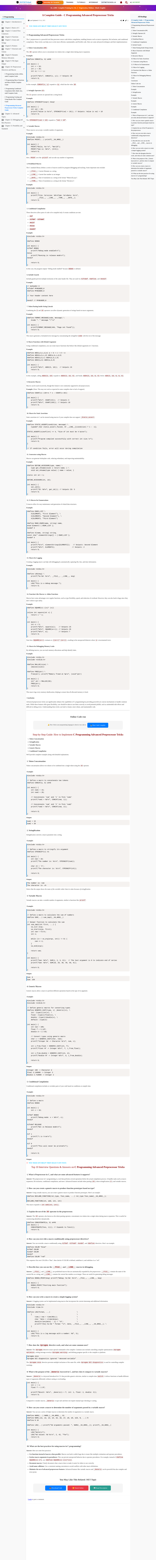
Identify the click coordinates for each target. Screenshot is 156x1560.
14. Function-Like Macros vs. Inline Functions (141, 71)
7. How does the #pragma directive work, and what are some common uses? (142, 154)
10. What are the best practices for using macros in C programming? (142, 175)
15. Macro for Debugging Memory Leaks (141, 77)
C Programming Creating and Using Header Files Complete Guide (13, 99)
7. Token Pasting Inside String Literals (142, 48)
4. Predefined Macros (137, 39)
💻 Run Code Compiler (97, 720)
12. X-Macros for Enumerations (140, 64)
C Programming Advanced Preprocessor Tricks (142, 26)
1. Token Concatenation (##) (139, 30)
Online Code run (136, 83)
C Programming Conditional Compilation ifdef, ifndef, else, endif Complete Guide (13, 91)
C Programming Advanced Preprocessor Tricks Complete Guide (14, 108)
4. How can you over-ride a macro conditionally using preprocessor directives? (141, 135)
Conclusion (134, 81)
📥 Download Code (55, 1480)
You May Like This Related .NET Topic (142, 178)
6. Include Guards (136, 45)
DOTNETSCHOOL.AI (108, 2)
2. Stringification (136, 92)
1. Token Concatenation (138, 86)
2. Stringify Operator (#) (138, 33)
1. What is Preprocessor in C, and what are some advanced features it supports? (142, 116)
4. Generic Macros (136, 104)
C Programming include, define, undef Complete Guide (14, 75)
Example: (134, 89)
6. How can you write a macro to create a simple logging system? (142, 149)
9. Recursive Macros (137, 56)
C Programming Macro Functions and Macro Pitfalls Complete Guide (14, 82)
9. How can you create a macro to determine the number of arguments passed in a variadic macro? (141, 168)
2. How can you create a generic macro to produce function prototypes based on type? (142, 123)
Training (69, 2)
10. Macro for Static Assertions (140, 59)
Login (30, 1491)
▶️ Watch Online (78, 1480)
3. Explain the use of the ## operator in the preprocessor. (142, 129)
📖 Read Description (100, 1480)
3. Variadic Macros (136, 36)
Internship (93, 2)
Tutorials (81, 2)
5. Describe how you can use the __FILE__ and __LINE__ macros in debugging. (141, 143)
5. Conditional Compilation (139, 42)
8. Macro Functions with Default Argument (140, 52)
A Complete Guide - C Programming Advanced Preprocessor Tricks (142, 21)
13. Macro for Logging (137, 67)
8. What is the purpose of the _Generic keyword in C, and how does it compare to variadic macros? (142, 161)
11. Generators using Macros (139, 61)
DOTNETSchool (23, 2)
